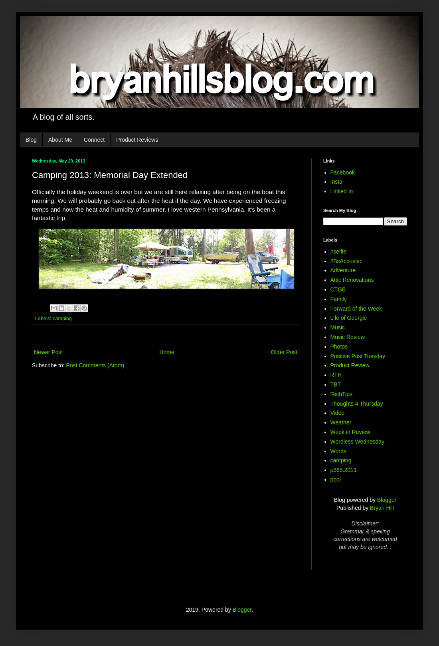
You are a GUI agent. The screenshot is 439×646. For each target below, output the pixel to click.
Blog (31, 140)
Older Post (284, 352)
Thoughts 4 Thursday (356, 403)
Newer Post (48, 352)
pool (335, 479)
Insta (336, 181)
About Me (60, 140)
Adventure (343, 270)
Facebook (342, 172)
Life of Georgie (348, 318)
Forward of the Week (356, 308)
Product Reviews (137, 140)
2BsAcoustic (345, 261)
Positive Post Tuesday (358, 356)
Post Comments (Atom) (95, 365)
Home (166, 352)
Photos (339, 346)
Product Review (350, 365)
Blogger (386, 500)
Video (337, 413)
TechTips (341, 394)
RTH (336, 375)
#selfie (338, 251)
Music (337, 327)
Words (338, 451)
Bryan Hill (382, 508)
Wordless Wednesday (357, 441)
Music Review (347, 337)
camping (62, 318)
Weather (341, 422)
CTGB (338, 289)
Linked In (341, 191)
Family (338, 299)
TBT (335, 384)
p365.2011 (343, 470)
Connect (94, 140)
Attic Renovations (352, 280)
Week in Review (350, 432)
